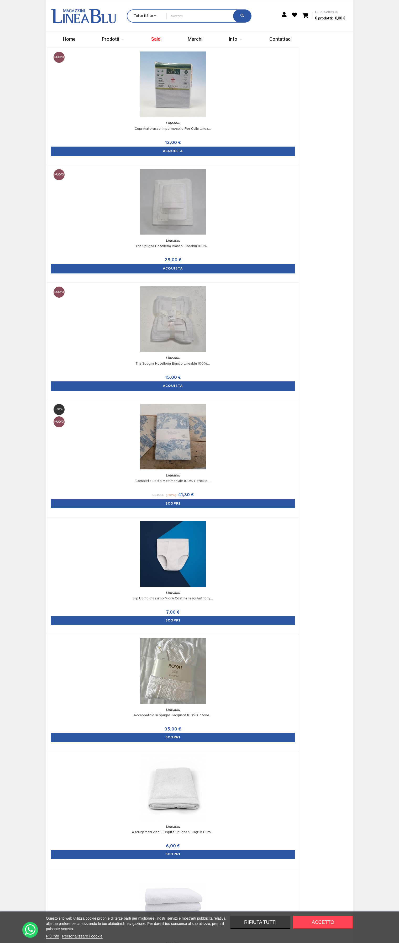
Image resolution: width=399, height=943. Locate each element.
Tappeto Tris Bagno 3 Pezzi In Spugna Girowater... (85, 532)
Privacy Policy (321, 870)
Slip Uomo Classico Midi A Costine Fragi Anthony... (314, 414)
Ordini (195, 870)
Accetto (323, 922)
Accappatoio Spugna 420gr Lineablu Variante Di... (237, 649)
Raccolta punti (255, 888)
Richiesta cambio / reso (262, 906)
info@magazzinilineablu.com (99, 902)
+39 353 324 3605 (100, 892)
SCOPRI (313, 200)
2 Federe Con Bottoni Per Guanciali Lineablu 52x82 (237, 765)
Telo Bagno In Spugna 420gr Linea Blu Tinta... (314, 297)
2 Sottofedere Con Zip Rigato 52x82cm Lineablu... (85, 649)
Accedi (196, 852)
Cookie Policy (321, 861)
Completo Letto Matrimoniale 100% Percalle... (314, 179)
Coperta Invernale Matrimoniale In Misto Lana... (85, 414)
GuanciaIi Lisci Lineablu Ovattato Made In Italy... (161, 414)
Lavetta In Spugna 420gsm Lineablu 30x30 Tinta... (314, 532)
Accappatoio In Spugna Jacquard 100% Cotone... (161, 297)
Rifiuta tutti (260, 922)
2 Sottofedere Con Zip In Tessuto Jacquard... (161, 649)
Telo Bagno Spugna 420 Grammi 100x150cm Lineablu (161, 765)
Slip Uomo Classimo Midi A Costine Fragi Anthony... (85, 297)
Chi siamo (251, 852)
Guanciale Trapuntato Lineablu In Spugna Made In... (238, 414)
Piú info (52, 936)
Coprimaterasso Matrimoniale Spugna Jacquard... (314, 765)
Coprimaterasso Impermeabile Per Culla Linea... (85, 179)
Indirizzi (196, 879)
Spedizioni (251, 861)
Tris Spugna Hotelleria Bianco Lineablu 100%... (161, 179)
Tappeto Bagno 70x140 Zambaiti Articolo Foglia (161, 532)
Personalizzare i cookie (82, 936)
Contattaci (252, 897)
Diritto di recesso (324, 879)
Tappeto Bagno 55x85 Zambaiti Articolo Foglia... (237, 532)
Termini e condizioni (325, 852)
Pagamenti (252, 870)
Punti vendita (254, 879)
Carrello (196, 861)
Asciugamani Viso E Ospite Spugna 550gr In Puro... (237, 297)
